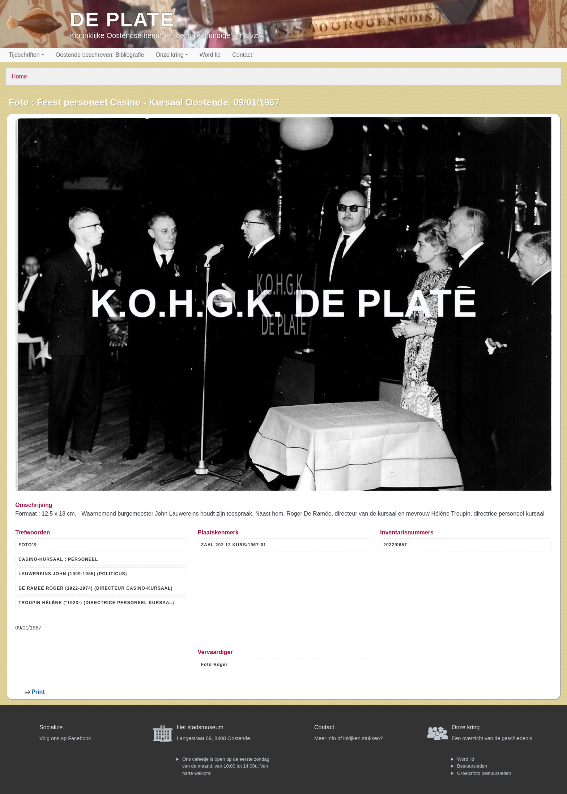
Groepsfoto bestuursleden (484, 773)
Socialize (51, 727)
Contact (242, 55)
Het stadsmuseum (200, 727)
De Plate (122, 19)
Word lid (210, 55)
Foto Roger (214, 664)
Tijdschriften (24, 55)
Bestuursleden (472, 766)
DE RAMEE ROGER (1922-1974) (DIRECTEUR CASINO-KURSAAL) (95, 588)
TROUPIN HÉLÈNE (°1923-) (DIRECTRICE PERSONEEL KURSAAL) (96, 602)
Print (37, 692)
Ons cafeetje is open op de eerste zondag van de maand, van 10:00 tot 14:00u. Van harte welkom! (225, 766)
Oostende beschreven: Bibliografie (100, 55)
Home (19, 76)
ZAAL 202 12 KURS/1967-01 (234, 544)
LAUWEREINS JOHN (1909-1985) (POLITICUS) (72, 573)
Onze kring (169, 55)
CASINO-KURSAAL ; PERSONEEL (58, 559)
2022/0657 (395, 544)
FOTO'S (27, 544)
